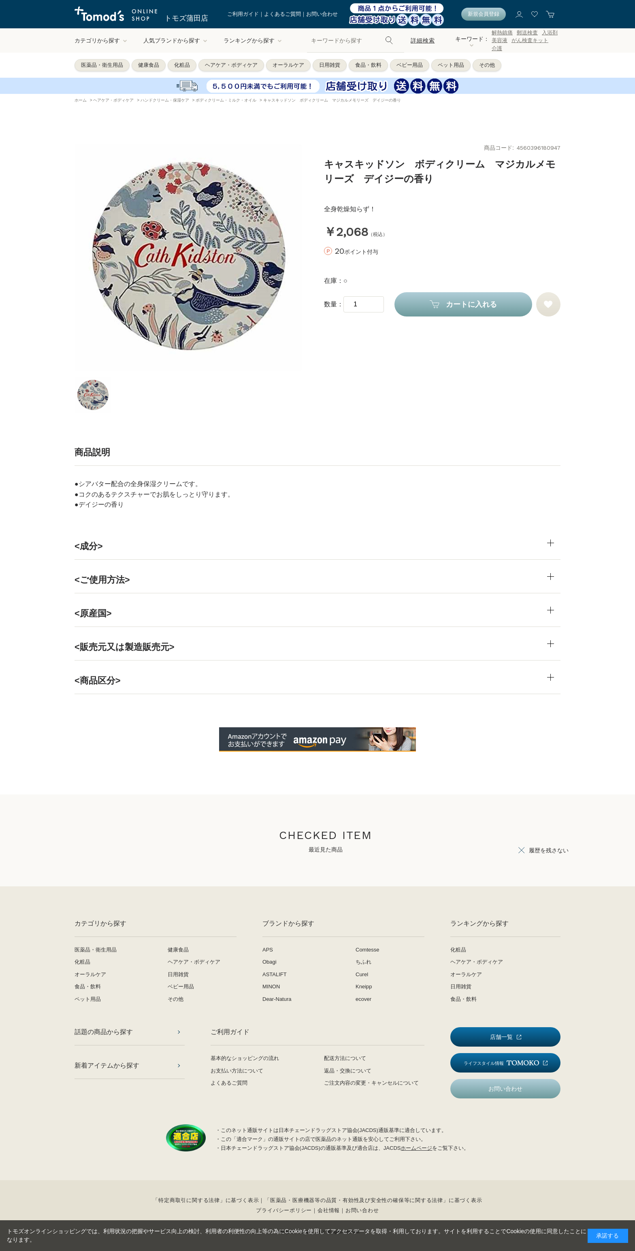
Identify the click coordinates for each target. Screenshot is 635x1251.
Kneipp (364, 986)
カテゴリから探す (101, 40)
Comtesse (367, 950)
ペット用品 (451, 65)
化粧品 (182, 65)
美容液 (499, 40)
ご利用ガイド (243, 14)
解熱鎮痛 (502, 33)
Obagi (269, 962)
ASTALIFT (274, 974)
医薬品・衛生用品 (102, 65)
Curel (362, 974)
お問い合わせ (322, 14)
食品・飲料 (368, 65)
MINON (271, 986)
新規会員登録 (483, 14)
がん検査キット (529, 40)
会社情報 (329, 1210)
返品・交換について (347, 1071)
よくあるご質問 (282, 14)
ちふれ (363, 962)
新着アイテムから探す (107, 1065)
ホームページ (416, 1148)
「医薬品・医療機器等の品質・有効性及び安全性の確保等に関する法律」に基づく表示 (373, 1200)
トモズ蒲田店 (186, 18)
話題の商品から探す (104, 1031)
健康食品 (148, 65)
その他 (487, 65)
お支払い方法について (237, 1071)
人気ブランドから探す (175, 40)
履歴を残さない (549, 850)
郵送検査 (527, 33)
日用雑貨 (329, 65)
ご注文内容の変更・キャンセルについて (371, 1083)
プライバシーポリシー (284, 1210)
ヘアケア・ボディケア (231, 65)
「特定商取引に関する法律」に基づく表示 (206, 1200)
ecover (363, 999)
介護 (497, 48)
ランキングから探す (253, 40)
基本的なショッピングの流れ (245, 1058)
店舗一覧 (501, 1037)
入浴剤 (550, 33)
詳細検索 (423, 40)
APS (267, 950)
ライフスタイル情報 (501, 1063)
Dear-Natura (277, 999)
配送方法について (345, 1058)
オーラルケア (288, 65)
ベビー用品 (409, 65)
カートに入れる (471, 304)
